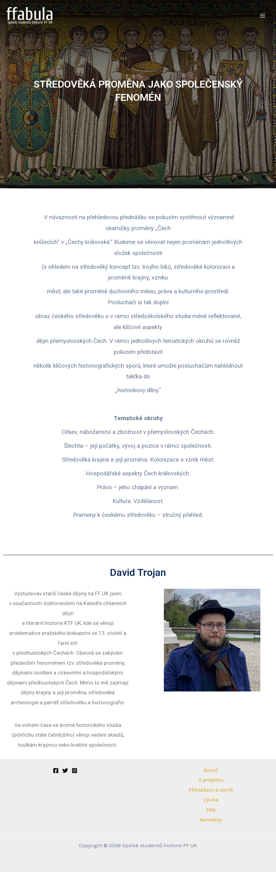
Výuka (211, 799)
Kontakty (211, 819)
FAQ (211, 809)
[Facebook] (56, 770)
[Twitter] (65, 770)
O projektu (211, 780)
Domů (211, 770)
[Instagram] (74, 770)
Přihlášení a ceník (211, 790)
